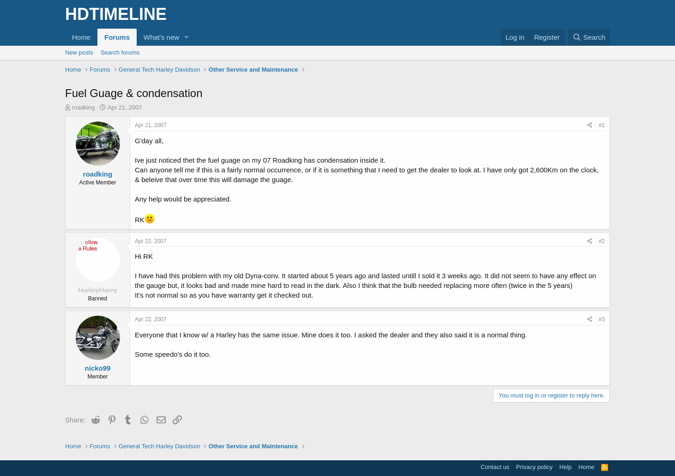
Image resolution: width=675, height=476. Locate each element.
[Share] (590, 125)
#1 (602, 125)
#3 (602, 319)
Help (566, 467)
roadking (83, 107)
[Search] (589, 37)
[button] (186, 37)
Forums (117, 37)
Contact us (495, 467)
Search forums (120, 52)
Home (81, 37)
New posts (79, 52)
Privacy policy (534, 467)
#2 (602, 241)
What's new (161, 37)
